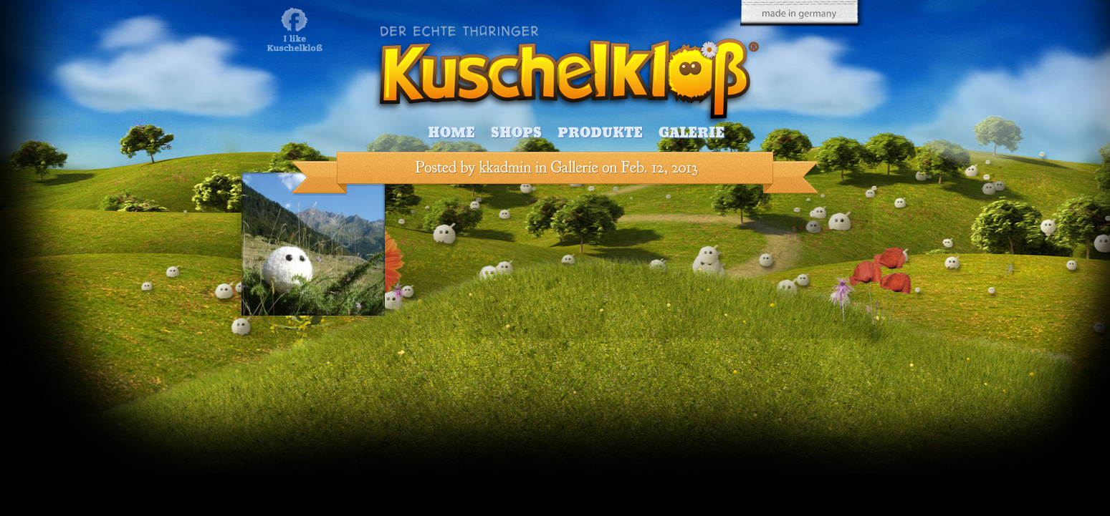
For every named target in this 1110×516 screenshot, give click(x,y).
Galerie (691, 132)
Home (451, 132)
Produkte (600, 132)
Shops (516, 132)
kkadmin (505, 167)
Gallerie (574, 167)
